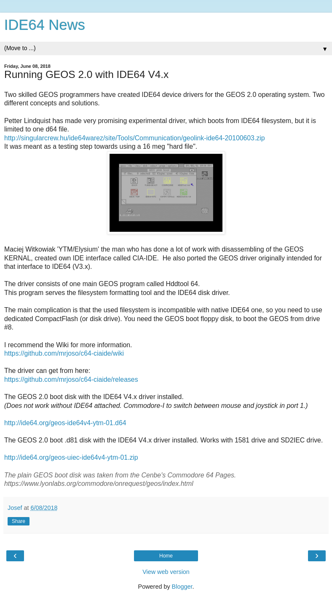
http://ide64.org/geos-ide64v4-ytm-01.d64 (65, 422)
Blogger (182, 586)
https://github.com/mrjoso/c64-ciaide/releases (71, 379)
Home (166, 556)
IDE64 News (44, 25)
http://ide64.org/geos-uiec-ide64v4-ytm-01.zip (71, 457)
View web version (166, 571)
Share (18, 521)
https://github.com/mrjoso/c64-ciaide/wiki (64, 353)
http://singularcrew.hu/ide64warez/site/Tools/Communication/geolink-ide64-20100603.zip (134, 138)
